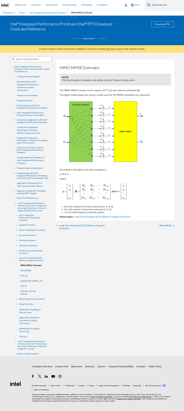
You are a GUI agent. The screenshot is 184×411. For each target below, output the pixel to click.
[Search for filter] (31, 59)
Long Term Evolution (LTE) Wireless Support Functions (31, 259)
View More (90, 38)
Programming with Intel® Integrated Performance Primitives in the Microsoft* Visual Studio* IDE (32, 175)
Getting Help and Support (28, 76)
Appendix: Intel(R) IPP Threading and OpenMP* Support (31, 192)
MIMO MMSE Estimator (31, 265)
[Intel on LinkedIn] (46, 376)
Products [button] (20, 5)
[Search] (149, 5)
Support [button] (36, 5)
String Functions (26, 304)
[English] (135, 5)
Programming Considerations (30, 168)
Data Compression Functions (32, 299)
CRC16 (23, 286)
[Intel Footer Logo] (16, 383)
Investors (89, 366)
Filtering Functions (27, 240)
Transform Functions (28, 245)
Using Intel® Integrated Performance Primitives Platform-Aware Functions (29, 130)
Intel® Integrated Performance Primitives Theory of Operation (30, 114)
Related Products (25, 100)
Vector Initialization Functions (32, 230)
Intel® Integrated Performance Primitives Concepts (29, 217)
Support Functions (27, 225)
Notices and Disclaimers (28, 353)
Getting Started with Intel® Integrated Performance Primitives (32, 106)
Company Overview (42, 366)
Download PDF (162, 24)
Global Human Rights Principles (129, 399)
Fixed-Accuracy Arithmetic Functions (31, 252)
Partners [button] (86, 5)
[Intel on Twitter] (40, 376)
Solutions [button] (52, 5)
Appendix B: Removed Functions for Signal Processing (29, 320)
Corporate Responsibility (121, 366)
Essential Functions (27, 235)
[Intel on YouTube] (53, 376)
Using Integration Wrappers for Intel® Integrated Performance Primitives (31, 160)
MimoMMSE (25, 270)
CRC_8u (24, 275)
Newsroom (76, 366)
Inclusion (141, 366)
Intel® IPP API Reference (28, 198)
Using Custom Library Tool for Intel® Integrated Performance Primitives (30, 150)
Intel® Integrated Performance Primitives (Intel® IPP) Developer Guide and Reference (31, 69)
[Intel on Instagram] (60, 376)
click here (111, 49)
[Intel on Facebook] (33, 376)
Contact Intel (61, 366)
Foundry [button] (102, 5)
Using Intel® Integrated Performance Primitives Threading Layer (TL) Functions (32, 140)
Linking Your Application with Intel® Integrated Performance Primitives (32, 121)
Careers (101, 366)
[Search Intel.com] (167, 5)
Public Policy (155, 366)
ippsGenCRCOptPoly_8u (31, 281)
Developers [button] (70, 5)
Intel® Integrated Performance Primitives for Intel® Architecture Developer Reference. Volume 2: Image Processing (32, 345)
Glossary (23, 336)
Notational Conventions (27, 95)
